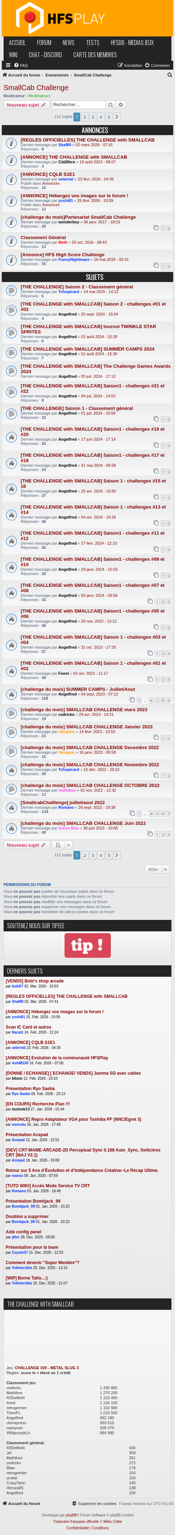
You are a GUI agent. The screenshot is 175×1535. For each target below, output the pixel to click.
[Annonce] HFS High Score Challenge (62, 254)
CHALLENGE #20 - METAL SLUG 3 (47, 1368)
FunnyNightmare (73, 259)
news (68, 42)
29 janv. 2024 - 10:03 (99, 569)
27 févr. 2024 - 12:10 (99, 543)
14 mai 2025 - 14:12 (101, 291)
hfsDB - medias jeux (132, 42)
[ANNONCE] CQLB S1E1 (48, 174)
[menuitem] (21, 65)
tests (92, 42)
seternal (65, 179)
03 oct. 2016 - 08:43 (89, 242)
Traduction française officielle (76, 1522)
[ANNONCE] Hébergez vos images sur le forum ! (74, 195)
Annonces (51, 183)
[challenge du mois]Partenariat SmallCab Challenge (78, 217)
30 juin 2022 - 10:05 (100, 828)
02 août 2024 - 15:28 (99, 337)
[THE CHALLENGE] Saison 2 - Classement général (77, 286)
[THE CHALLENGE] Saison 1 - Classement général (77, 408)
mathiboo (67, 790)
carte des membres (95, 54)
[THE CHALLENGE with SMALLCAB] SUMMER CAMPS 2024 (87, 349)
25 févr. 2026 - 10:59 (95, 200)
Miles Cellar (112, 1522)
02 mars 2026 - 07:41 (94, 145)
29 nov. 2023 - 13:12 (99, 621)
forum (44, 42)
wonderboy (68, 222)
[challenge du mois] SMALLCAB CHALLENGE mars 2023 (84, 709)
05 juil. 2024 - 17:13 (98, 376)
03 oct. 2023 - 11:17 (90, 673)
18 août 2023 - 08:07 (97, 162)
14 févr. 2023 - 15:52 (97, 731)
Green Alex (68, 828)
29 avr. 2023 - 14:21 (96, 714)
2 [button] (84, 117)
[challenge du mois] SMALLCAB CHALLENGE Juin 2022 (83, 823)
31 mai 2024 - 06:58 (98, 465)
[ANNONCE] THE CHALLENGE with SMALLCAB (74, 157)
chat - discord (45, 54)
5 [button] (109, 117)
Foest (63, 673)
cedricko (66, 714)
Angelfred (67, 314)
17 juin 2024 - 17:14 (98, 439)
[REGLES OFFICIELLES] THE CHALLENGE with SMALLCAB (88, 140)
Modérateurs (40, 96)
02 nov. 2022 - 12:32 (98, 790)
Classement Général (43, 237)
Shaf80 (64, 145)
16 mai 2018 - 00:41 (111, 259)
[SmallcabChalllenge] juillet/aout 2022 (63, 802)
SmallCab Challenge (36, 87)
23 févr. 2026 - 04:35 (96, 179)
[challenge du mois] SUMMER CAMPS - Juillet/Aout (78, 689)
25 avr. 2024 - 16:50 (98, 491)
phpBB (71, 1515)
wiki (13, 54)
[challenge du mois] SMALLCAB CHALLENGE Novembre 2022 (90, 764)
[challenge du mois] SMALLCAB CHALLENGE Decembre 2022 (90, 747)
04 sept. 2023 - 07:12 (99, 694)
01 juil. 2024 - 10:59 (98, 413)
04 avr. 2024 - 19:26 (98, 517)
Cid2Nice (66, 162)
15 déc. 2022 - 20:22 (102, 769)
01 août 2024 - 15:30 (99, 354)
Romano (66, 807)
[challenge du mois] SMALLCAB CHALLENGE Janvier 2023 (87, 726)
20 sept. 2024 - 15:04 (99, 314)
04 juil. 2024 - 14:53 (98, 396)
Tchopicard (68, 291)
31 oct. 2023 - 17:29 (98, 647)
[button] (116, 117)
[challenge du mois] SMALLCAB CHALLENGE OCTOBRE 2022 (90, 785)
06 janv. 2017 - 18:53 (102, 222)
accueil (17, 42)
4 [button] (100, 117)
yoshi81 (65, 200)
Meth (63, 242)
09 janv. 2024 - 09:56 (99, 595)
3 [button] (93, 117)
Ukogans (66, 731)
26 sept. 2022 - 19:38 (96, 807)
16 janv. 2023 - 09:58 (97, 752)
